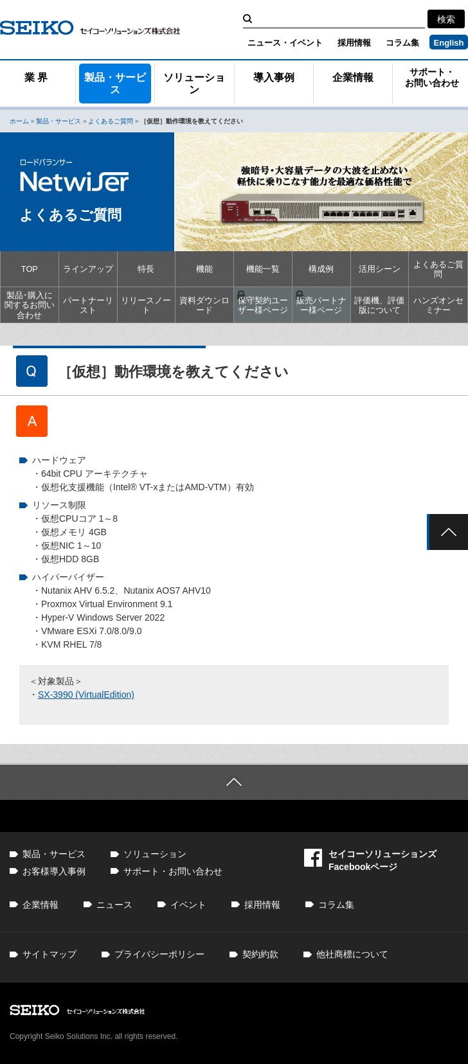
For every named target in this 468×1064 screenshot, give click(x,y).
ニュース (114, 905)
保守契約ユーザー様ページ (263, 305)
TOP (29, 269)
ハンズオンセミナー (438, 305)
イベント (188, 905)
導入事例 (273, 77)
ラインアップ (88, 269)
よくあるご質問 (110, 121)
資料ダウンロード (204, 305)
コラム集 (402, 43)
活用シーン (380, 269)
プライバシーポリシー (159, 954)
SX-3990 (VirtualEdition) (86, 694)
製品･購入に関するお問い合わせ (29, 305)
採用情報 (354, 43)
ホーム (19, 121)
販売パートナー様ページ (321, 305)
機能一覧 (263, 269)
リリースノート (146, 305)
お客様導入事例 (54, 871)
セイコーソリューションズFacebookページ (370, 860)
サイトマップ (49, 954)
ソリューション (194, 83)
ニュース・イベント (285, 43)
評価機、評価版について (379, 305)
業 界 (36, 77)
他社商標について (352, 954)
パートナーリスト (88, 305)
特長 (146, 269)
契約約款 (260, 954)
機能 (204, 269)
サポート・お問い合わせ (172, 871)
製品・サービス (115, 83)
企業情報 (353, 77)
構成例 (321, 269)
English (449, 43)
